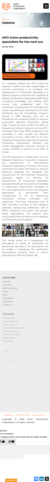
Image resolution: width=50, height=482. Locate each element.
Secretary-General (10, 290)
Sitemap (9, 415)
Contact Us (7, 307)
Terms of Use (22, 415)
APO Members (8, 300)
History (6, 293)
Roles (5, 297)
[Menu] (46, 6)
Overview (6, 283)
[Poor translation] (11, 442)
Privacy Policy (38, 415)
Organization (8, 303)
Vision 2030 (7, 287)
